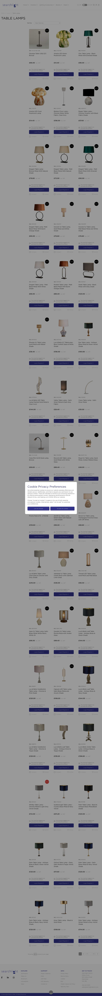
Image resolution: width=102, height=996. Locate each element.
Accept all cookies (62, 508)
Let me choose (38, 508)
